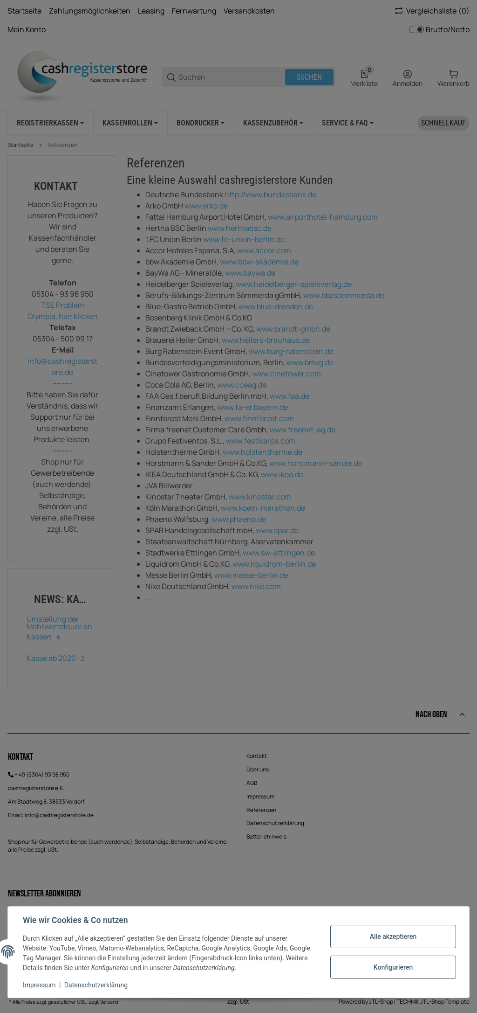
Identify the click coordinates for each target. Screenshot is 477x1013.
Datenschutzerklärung (96, 985)
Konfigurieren (393, 967)
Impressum (39, 985)
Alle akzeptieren (393, 936)
